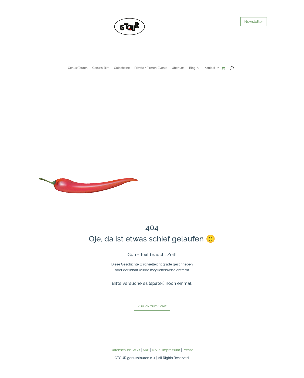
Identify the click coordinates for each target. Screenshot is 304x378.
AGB (136, 350)
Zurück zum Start (152, 306)
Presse (188, 350)
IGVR (156, 350)
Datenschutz (121, 350)
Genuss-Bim (100, 68)
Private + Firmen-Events (150, 68)
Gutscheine (122, 68)
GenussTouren (78, 68)
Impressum (171, 350)
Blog (192, 68)
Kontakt (210, 68)
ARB (146, 350)
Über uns (178, 68)
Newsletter (253, 21)
